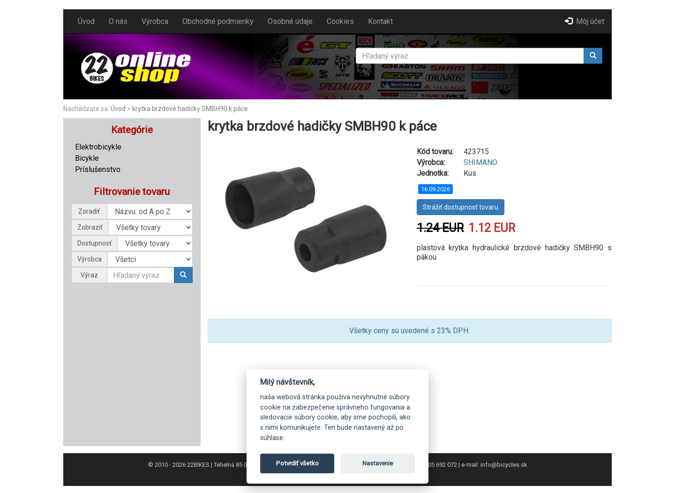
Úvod (86, 21)
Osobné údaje (290, 21)
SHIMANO (480, 162)
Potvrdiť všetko (297, 463)
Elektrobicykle (98, 146)
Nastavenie (377, 463)
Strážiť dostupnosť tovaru (460, 207)
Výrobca (155, 21)
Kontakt (380, 21)
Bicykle (87, 158)
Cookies (340, 21)
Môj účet (584, 21)
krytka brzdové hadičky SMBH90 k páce (190, 108)
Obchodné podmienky (218, 21)
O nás (118, 21)
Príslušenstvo (97, 169)
